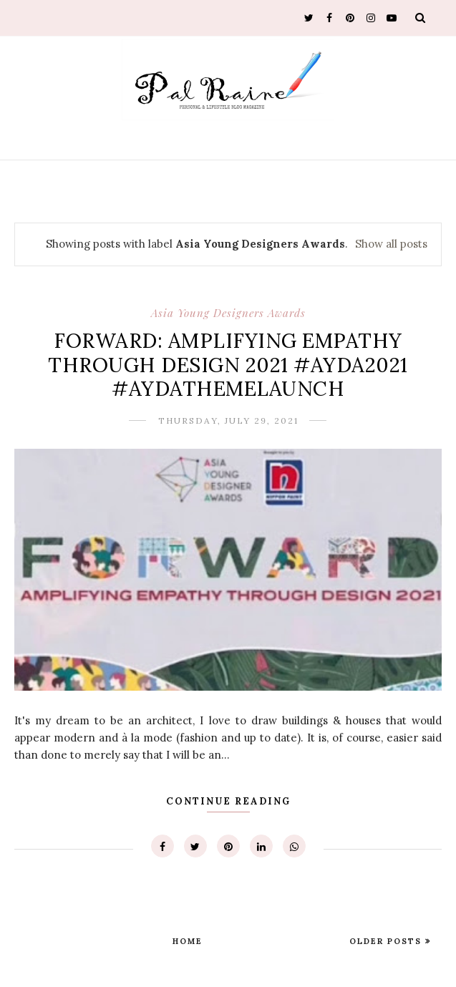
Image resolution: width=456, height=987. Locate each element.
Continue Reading (228, 801)
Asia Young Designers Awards (228, 313)
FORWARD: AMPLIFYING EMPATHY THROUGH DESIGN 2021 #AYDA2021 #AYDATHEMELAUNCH (228, 365)
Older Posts (387, 941)
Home (188, 941)
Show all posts (391, 244)
